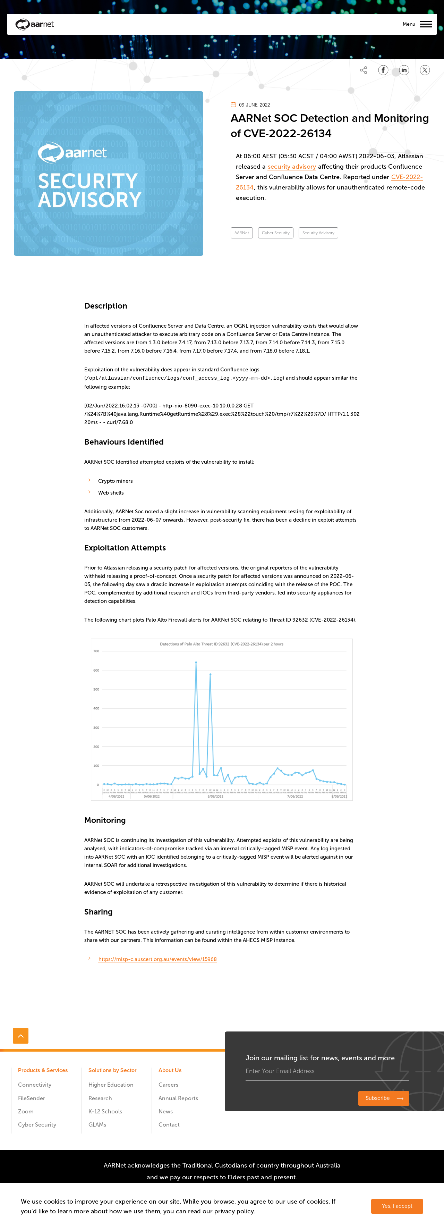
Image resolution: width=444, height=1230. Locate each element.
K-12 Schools (105, 1111)
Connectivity (34, 1084)
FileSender (31, 1098)
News (166, 1111)
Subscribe (378, 1098)
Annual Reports (178, 1098)
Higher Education (111, 1084)
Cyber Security (276, 232)
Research (100, 1098)
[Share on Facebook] (383, 70)
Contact (169, 1124)
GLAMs (97, 1124)
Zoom (26, 1111)
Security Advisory (318, 232)
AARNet (241, 232)
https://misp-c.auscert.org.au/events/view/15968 (158, 959)
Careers (168, 1084)
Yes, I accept (397, 1206)
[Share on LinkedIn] (404, 70)
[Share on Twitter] (425, 70)
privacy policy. (234, 1211)
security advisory (292, 166)
